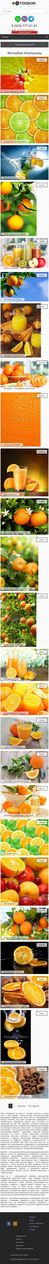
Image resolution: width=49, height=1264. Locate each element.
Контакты (19, 1245)
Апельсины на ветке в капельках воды (18, 589)
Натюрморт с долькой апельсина (16, 781)
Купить (41, 60)
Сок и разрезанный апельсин (15, 713)
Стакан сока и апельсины (13, 747)
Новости (19, 1239)
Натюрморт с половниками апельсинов (18, 815)
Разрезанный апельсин (12, 972)
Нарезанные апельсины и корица (16, 1096)
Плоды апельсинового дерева (15, 234)
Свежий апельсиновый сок (14, 355)
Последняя (33, 1105)
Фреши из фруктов (11, 268)
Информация (21, 1236)
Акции (31, 1220)
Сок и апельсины (10, 494)
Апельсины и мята (11, 853)
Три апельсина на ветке (13, 299)
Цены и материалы (36, 1223)
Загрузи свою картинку (24, 1249)
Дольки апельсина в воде (13, 178)
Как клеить (20, 1242)
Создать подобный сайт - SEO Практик (24, 1259)
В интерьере (34, 1226)
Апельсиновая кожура (12, 445)
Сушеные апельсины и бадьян (15, 1006)
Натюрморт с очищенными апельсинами (19, 388)
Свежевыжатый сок (11, 679)
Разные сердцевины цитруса (14, 91)
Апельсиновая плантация (13, 645)
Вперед (21, 1105)
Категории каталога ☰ (24, 44)
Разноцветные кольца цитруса (15, 141)
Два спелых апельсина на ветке (16, 533)
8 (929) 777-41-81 (24, 25)
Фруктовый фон (9, 904)
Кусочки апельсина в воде (13, 1062)
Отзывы (32, 1230)
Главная (5, 37)
